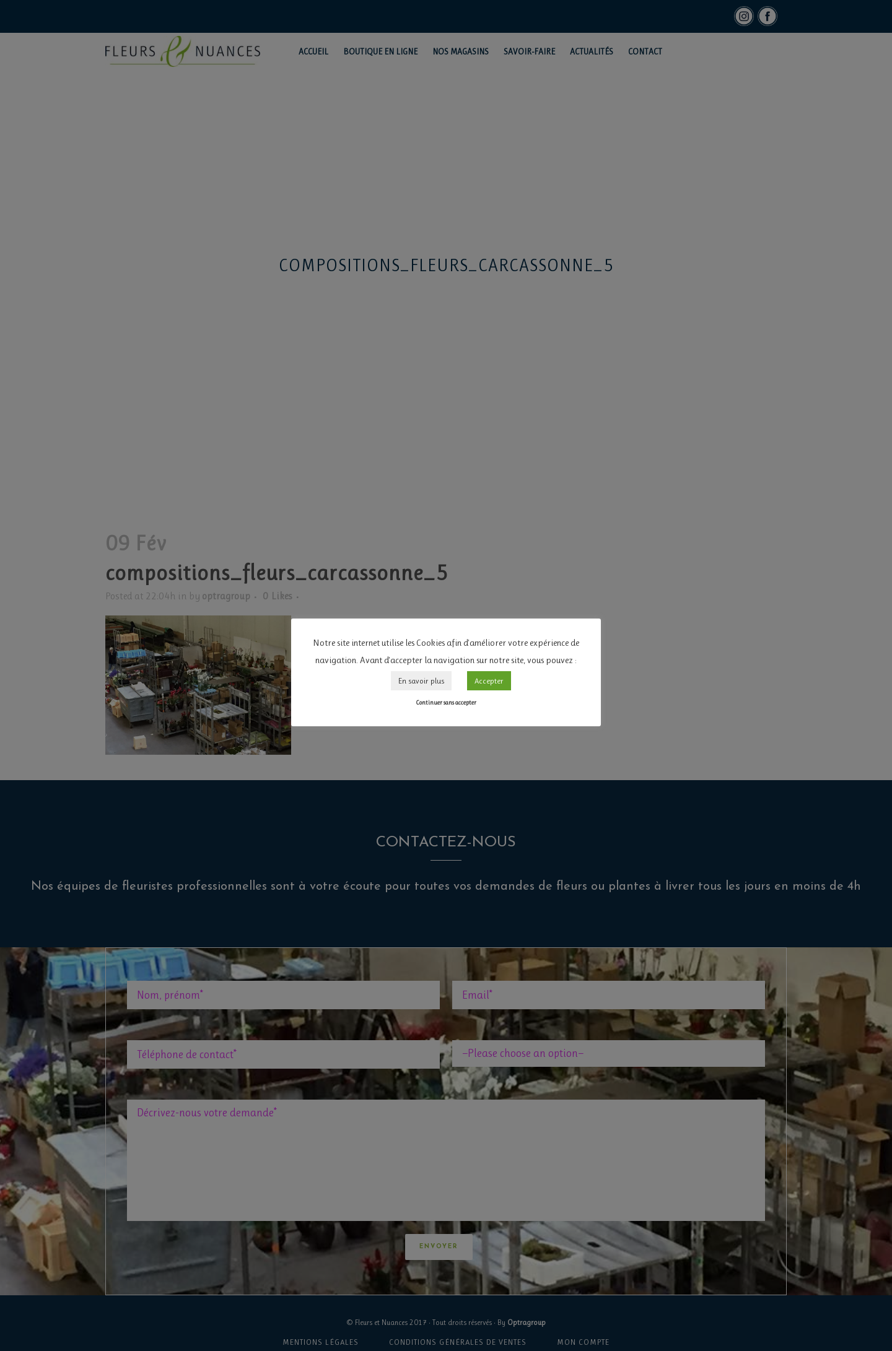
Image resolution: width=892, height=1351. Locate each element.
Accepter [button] (489, 680)
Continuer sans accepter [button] (446, 702)
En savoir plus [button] (421, 680)
